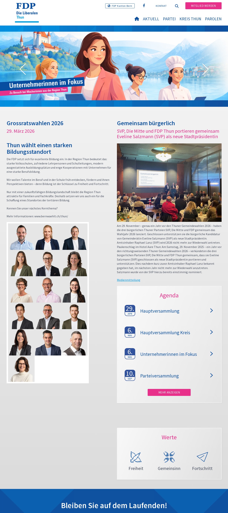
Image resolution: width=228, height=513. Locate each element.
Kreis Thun (190, 18)
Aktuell (151, 18)
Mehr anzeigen (169, 392)
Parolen (213, 18)
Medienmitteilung (128, 280)
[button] (22, 70)
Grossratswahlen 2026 (35, 123)
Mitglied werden (203, 6)
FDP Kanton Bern (122, 6)
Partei (169, 18)
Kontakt (161, 6)
